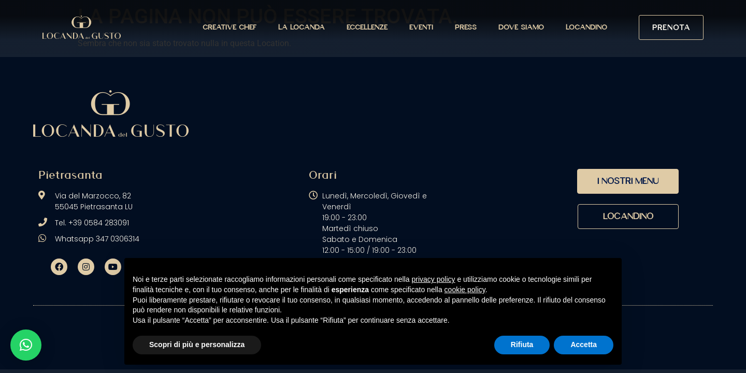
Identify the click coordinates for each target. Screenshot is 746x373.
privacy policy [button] (433, 279)
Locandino (586, 27)
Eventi (421, 27)
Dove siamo (521, 27)
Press (466, 27)
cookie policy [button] (464, 289)
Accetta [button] (583, 344)
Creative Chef (229, 27)
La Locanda (301, 27)
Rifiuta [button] (522, 344)
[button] (25, 345)
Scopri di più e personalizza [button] (197, 344)
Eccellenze (367, 27)
